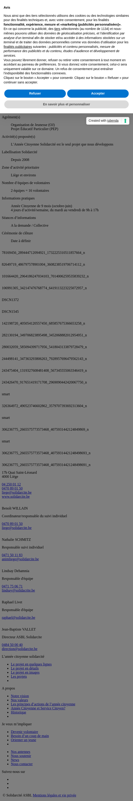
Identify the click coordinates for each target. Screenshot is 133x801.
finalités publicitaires (18, 390)
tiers (57, 372)
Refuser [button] (35, 437)
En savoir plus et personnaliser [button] (66, 448)
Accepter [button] (98, 437)
